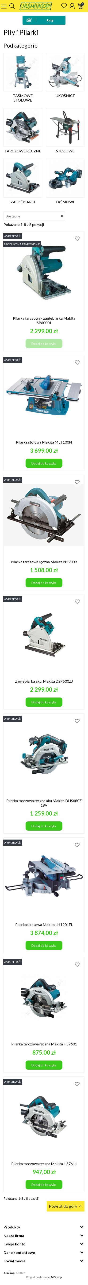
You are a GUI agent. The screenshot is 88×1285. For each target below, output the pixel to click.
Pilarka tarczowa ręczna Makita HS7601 (44, 1044)
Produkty (12, 1227)
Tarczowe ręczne (22, 151)
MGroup (56, 1277)
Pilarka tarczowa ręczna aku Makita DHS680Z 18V (44, 802)
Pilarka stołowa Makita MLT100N (44, 442)
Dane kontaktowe (19, 1252)
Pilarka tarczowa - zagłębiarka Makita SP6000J (44, 320)
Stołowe (65, 151)
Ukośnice (65, 95)
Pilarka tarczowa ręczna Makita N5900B (44, 561)
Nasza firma (14, 1235)
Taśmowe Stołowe (23, 97)
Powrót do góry (65, 1206)
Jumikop (9, 1273)
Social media (14, 1261)
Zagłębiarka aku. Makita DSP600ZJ (44, 681)
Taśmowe (65, 202)
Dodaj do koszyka (44, 344)
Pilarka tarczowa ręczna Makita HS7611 (44, 1163)
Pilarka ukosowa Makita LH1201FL (44, 924)
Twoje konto (15, 1244)
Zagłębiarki (23, 202)
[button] (12, 6)
